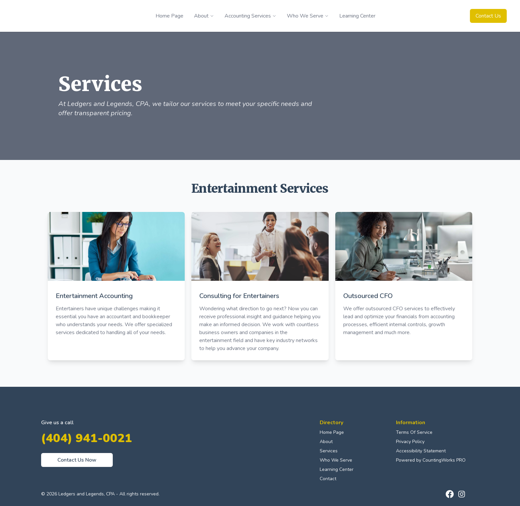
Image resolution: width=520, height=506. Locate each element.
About (326, 441)
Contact (328, 479)
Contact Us (488, 16)
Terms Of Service (414, 432)
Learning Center (337, 469)
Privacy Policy (410, 441)
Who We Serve (336, 460)
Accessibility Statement (421, 451)
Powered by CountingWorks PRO (431, 460)
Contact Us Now (77, 460)
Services (329, 451)
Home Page (332, 432)
